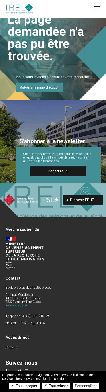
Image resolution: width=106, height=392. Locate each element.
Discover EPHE (82, 200)
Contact (11, 347)
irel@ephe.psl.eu (17, 305)
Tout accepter (24, 386)
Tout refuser (56, 386)
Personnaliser (86, 386)
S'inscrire (58, 171)
